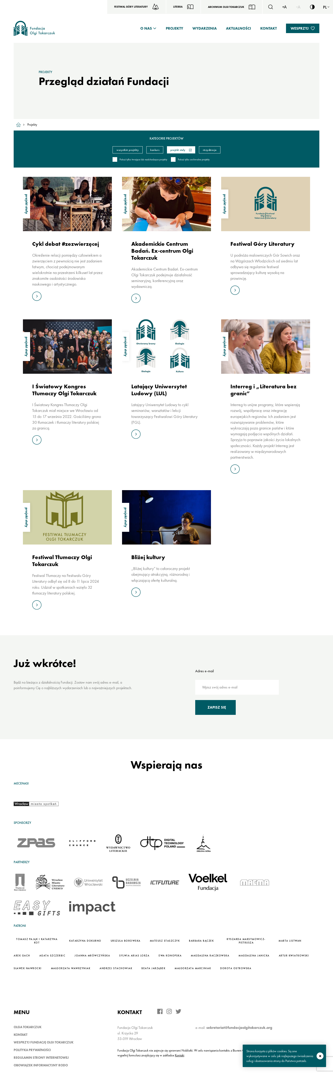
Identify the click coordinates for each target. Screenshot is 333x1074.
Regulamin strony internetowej (41, 1057)
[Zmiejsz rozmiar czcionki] (298, 7)
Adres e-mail (204, 671)
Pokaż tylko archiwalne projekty (190, 160)
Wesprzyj (300, 28)
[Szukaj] (270, 7)
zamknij (320, 1055)
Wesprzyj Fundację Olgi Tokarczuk (43, 1042)
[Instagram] (169, 1011)
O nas (146, 28)
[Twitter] (178, 1011)
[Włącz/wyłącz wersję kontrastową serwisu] (312, 7)
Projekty (174, 28)
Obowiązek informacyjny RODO (41, 1065)
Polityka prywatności (32, 1050)
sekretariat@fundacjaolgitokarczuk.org (239, 1027)
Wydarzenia (204, 28)
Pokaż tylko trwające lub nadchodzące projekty (140, 160)
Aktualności (238, 28)
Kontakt (268, 28)
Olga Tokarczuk (27, 1027)
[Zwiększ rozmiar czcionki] (284, 7)
